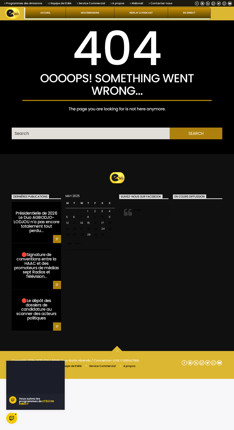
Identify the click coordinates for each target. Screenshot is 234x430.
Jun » (77, 352)
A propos (117, 3)
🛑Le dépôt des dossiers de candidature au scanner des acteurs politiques (36, 417)
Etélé (137, 318)
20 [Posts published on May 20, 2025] (74, 337)
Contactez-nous (160, 3)
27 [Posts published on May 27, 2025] (74, 343)
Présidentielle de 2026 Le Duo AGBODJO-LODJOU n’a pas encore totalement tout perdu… (36, 330)
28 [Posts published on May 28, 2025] (82, 343)
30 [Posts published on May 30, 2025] (95, 343)
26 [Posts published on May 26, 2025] (67, 343)
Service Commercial (90, 3)
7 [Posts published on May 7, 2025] (81, 325)
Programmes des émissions (22, 3)
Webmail (136, 3)
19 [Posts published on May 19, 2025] (67, 337)
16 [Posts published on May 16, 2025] (95, 331)
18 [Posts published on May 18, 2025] (110, 331)
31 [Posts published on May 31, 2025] (102, 343)
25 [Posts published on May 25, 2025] (110, 337)
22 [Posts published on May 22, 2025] (88, 337)
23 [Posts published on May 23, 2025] (95, 337)
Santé (17, 314)
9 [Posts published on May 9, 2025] (95, 325)
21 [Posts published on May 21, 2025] (81, 337)
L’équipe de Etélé (59, 3)
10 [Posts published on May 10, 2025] (102, 325)
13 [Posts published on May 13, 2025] (74, 331)
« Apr (68, 352)
